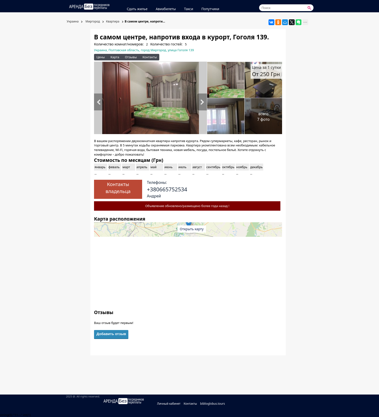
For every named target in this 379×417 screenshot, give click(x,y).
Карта (114, 57)
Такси (188, 9)
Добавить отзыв (111, 334)
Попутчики (210, 9)
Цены (100, 57)
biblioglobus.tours (212, 404)
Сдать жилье (137, 9)
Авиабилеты (166, 9)
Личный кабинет (169, 404)
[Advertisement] (188, 275)
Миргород (92, 21)
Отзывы (131, 57)
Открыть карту (192, 229)
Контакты (149, 57)
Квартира (112, 21)
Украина (72, 21)
